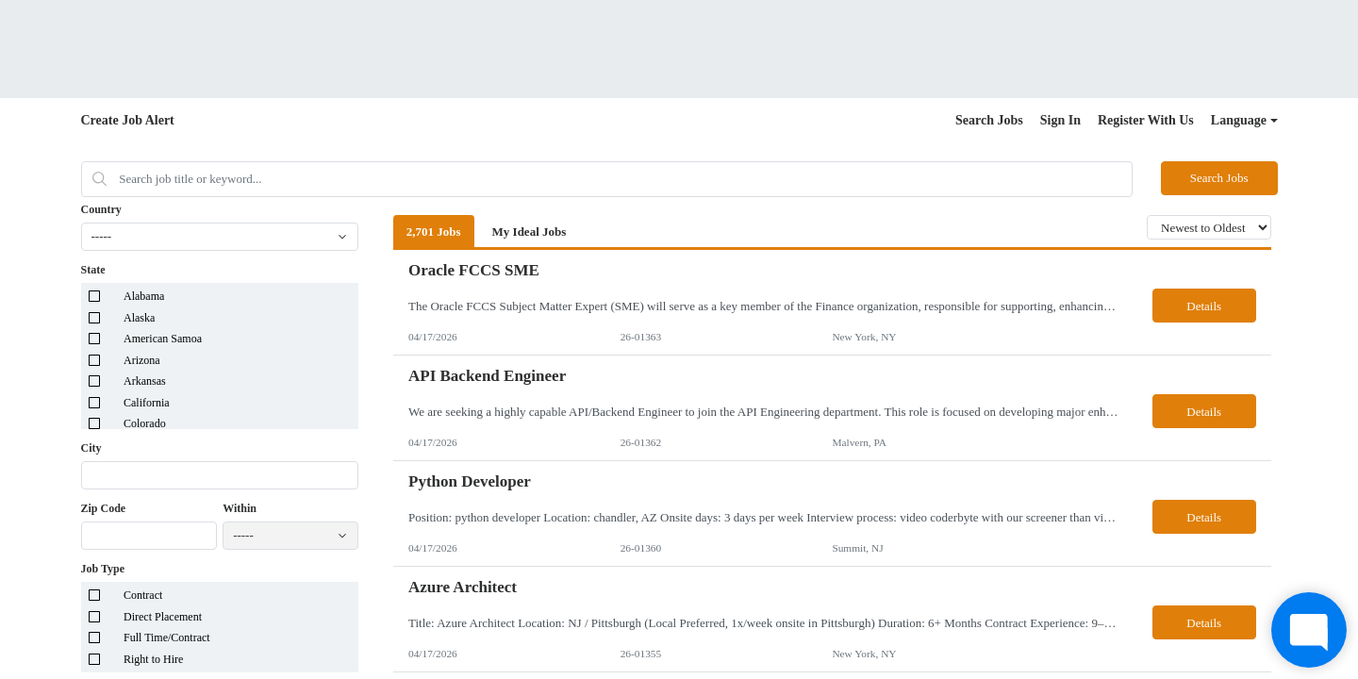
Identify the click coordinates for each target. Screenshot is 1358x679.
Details (1203, 306)
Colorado (145, 423)
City (91, 448)
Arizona (142, 360)
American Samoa (163, 338)
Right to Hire (153, 659)
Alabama (144, 296)
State (93, 269)
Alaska (139, 317)
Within (240, 508)
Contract (143, 595)
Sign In (1060, 120)
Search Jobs (989, 120)
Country (101, 209)
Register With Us (1146, 120)
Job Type (103, 568)
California (147, 402)
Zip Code (103, 508)
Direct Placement (163, 616)
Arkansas (145, 381)
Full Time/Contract (167, 637)
